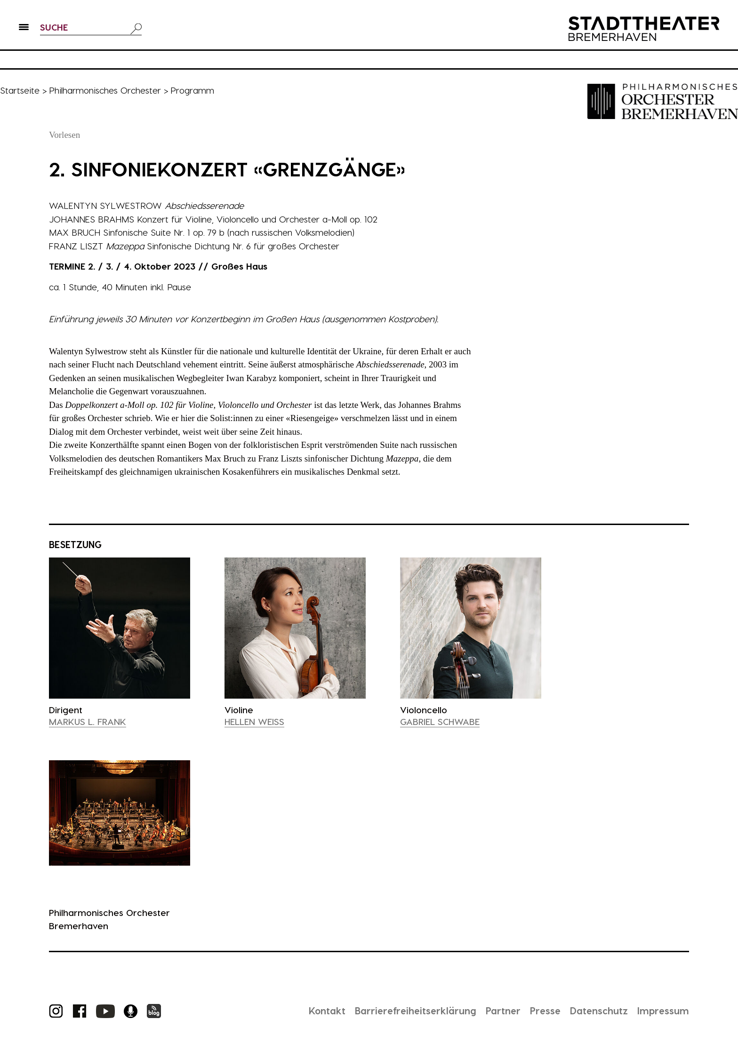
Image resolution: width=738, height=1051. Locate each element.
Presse (545, 1010)
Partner (503, 1010)
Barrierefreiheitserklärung (415, 1010)
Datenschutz (599, 1010)
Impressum (663, 1010)
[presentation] (119, 628)
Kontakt (327, 1010)
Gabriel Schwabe (440, 721)
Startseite (20, 90)
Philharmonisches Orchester (105, 90)
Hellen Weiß (254, 721)
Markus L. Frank (87, 721)
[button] (23, 29)
